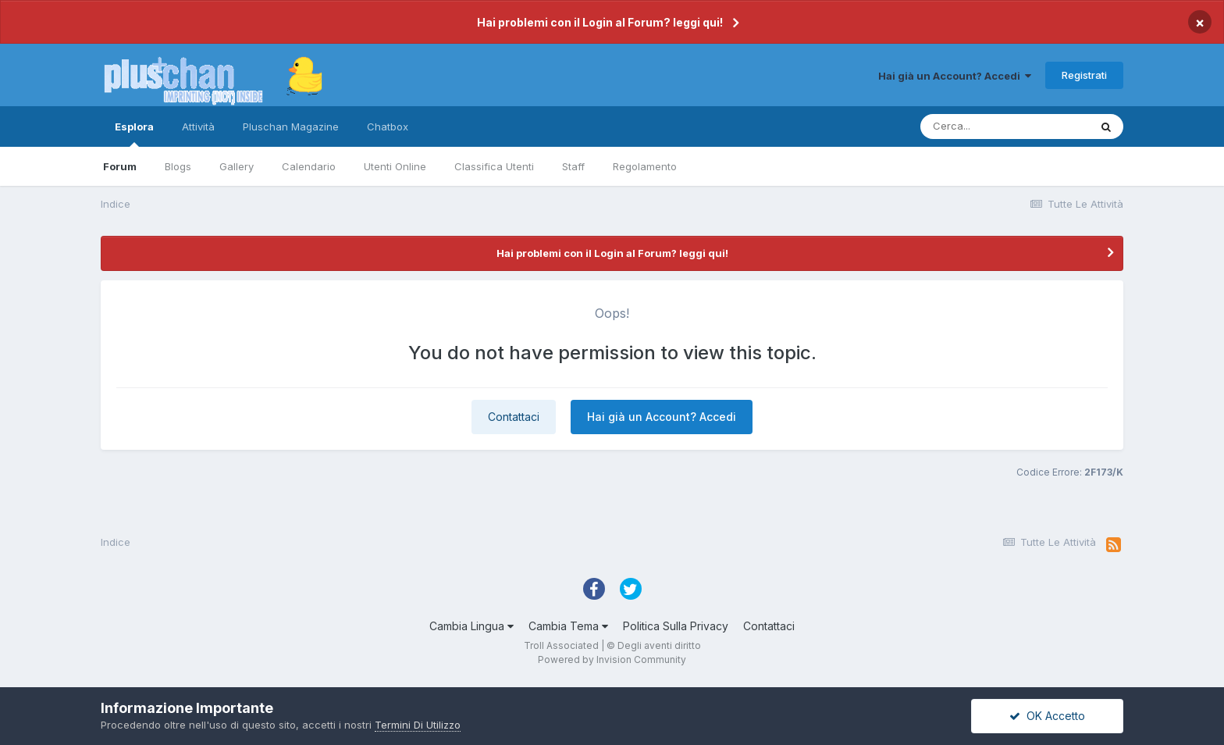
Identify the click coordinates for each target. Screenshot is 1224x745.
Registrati (1084, 75)
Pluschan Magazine (291, 126)
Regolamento (645, 166)
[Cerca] (1004, 126)
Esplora (134, 133)
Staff (573, 166)
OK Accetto (1047, 715)
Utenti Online (395, 166)
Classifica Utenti (494, 166)
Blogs (178, 166)
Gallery (236, 166)
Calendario (309, 166)
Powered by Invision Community (612, 659)
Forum (120, 166)
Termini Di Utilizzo (418, 724)
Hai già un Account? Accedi (954, 76)
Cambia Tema (568, 626)
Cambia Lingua (471, 626)
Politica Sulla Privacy (675, 626)
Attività (198, 126)
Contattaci (513, 416)
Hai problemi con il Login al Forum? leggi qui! (600, 22)
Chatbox (387, 126)
